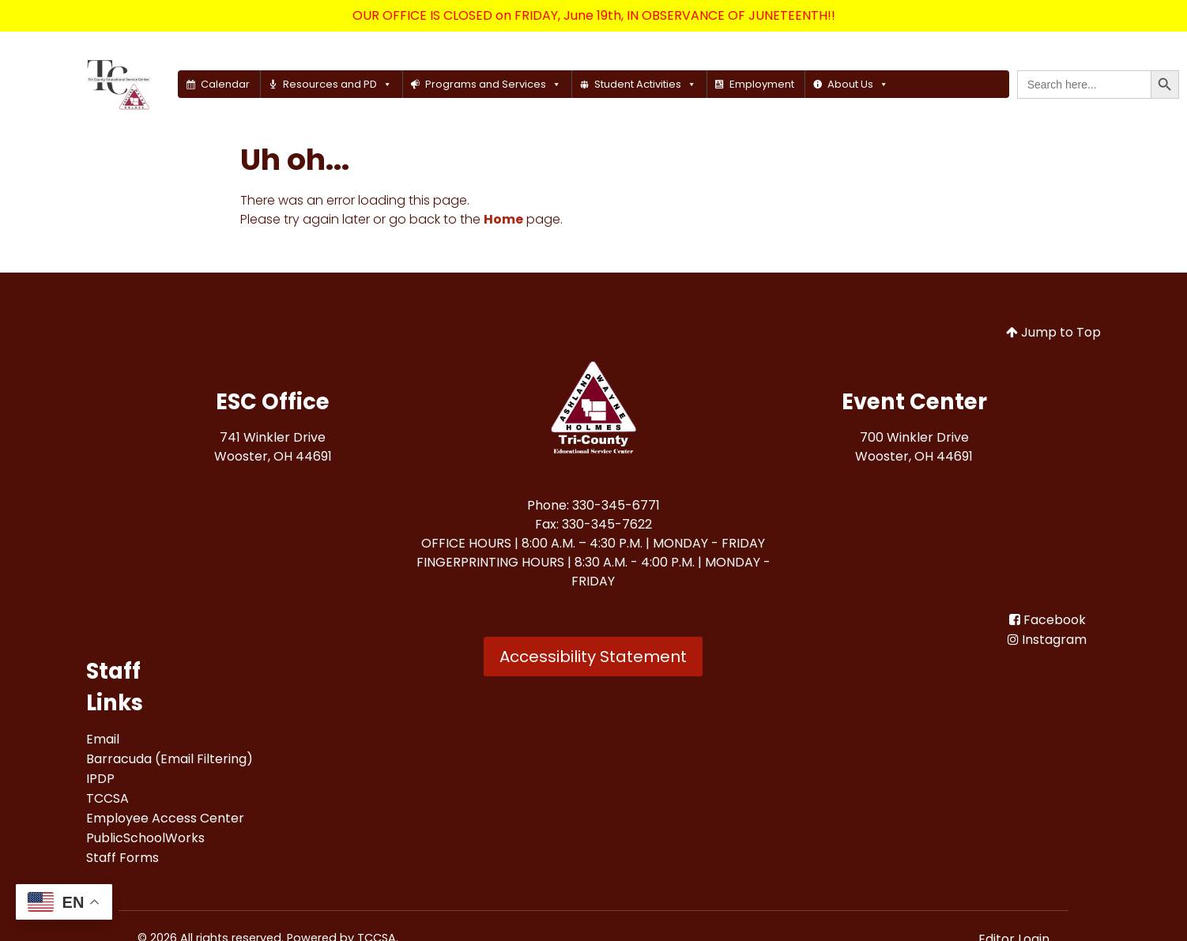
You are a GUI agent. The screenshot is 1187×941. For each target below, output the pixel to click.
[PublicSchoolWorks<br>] (145, 838)
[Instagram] (1047, 639)
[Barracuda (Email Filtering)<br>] (169, 759)
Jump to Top (1053, 332)
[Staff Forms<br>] (122, 858)
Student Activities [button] (645, 84)
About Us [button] (857, 84)
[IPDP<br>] (100, 779)
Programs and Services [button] (493, 84)
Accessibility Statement (593, 657)
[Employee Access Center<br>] (165, 818)
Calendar (225, 84)
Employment (761, 84)
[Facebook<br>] (1047, 620)
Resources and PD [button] (337, 84)
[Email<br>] (102, 739)
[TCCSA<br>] (107, 798)
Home (503, 219)
